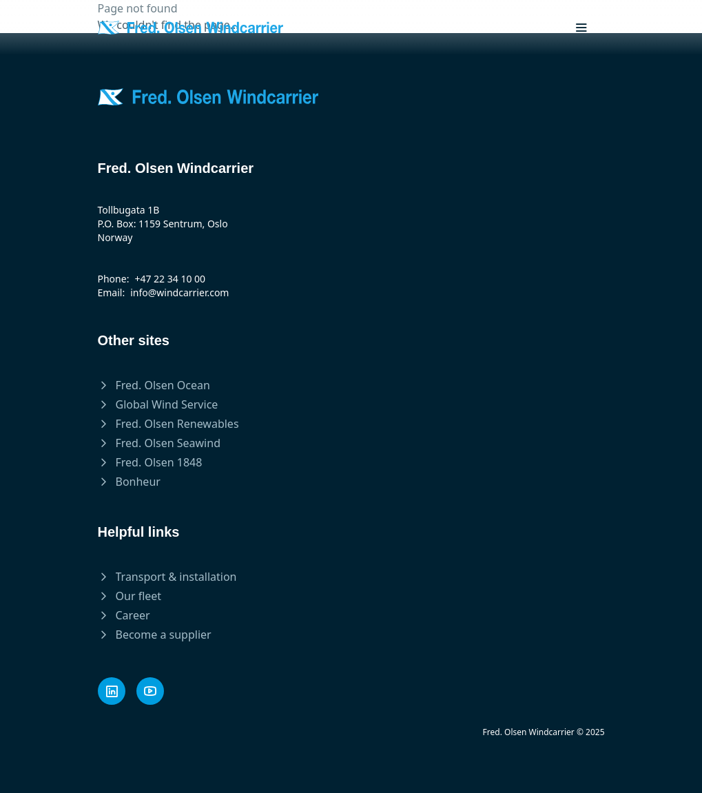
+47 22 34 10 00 (169, 278)
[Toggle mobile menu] (581, 27)
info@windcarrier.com (179, 292)
